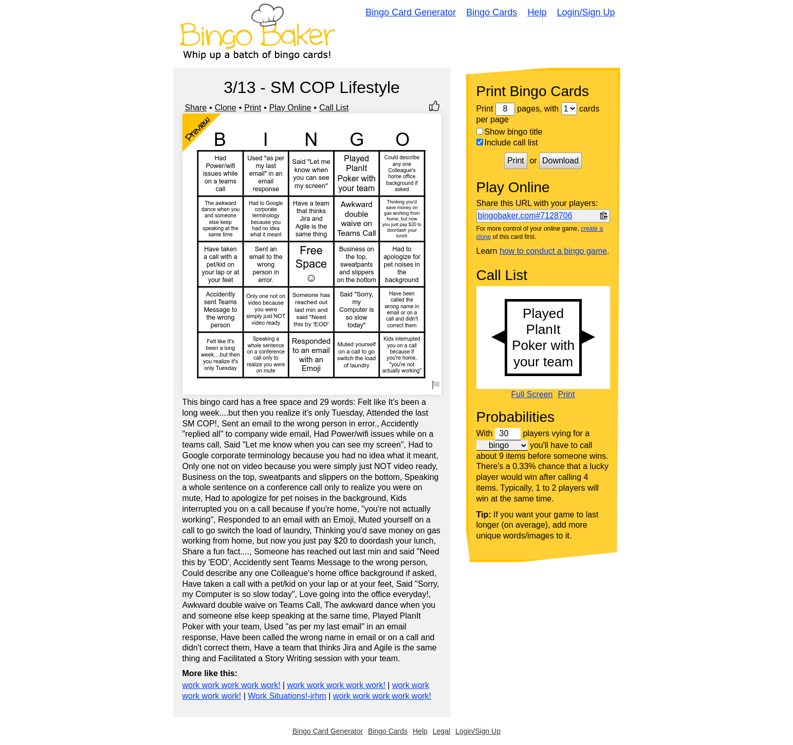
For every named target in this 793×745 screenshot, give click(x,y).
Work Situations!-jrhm (287, 696)
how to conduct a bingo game (553, 251)
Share (196, 107)
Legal (441, 731)
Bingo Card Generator (410, 12)
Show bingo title (509, 131)
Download (560, 160)
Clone (225, 107)
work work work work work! (231, 685)
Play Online (290, 107)
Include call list (507, 142)
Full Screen (532, 394)
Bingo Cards (491, 12)
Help (536, 12)
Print (252, 107)
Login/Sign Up (586, 12)
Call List (333, 107)
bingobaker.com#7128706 (525, 215)
